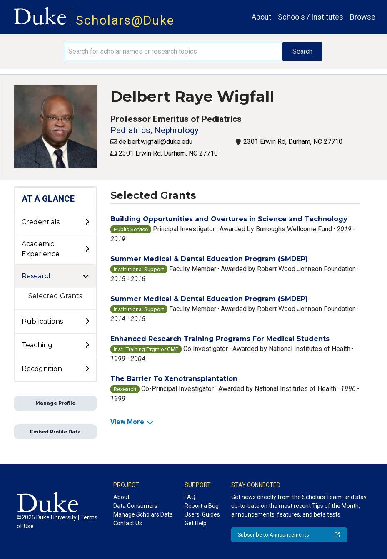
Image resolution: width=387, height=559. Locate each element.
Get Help (196, 523)
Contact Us (127, 523)
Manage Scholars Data (143, 514)
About (261, 16)
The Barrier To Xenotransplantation (173, 379)
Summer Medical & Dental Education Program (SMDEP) (209, 259)
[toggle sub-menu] (87, 222)
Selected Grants (55, 296)
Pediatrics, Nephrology (154, 130)
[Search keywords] (173, 51)
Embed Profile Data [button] (55, 432)
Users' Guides (202, 514)
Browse (362, 16)
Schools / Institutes (310, 16)
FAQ (190, 497)
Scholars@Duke (125, 20)
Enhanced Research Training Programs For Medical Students (220, 339)
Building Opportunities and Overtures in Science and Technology (228, 219)
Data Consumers (135, 505)
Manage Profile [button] (55, 403)
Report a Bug (202, 505)
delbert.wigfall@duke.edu (155, 142)
